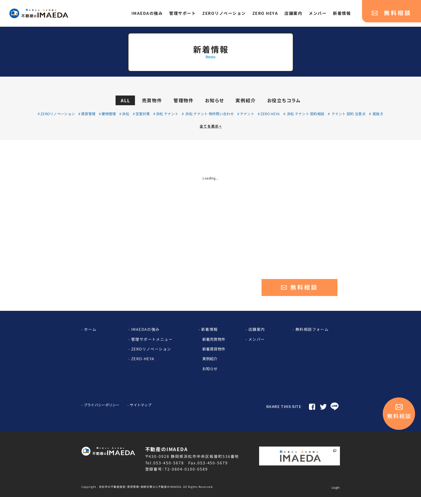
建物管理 (109, 113)
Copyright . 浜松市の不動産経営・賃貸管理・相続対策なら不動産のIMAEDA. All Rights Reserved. (147, 487)
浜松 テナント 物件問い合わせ (209, 113)
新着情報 (209, 329)
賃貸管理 (88, 113)
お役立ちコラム (284, 100)
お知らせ (214, 100)
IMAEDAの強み (145, 329)
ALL (125, 100)
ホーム (90, 329)
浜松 (125, 113)
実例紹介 (245, 100)
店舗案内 (256, 329)
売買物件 (152, 100)
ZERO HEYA (270, 113)
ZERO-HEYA (143, 358)
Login (336, 487)
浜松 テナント (167, 113)
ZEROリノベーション (57, 113)
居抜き (377, 113)
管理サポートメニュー (152, 339)
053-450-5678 (168, 462)
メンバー (256, 339)
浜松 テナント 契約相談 (305, 113)
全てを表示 (211, 126)
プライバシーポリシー (102, 404)
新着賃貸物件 (213, 349)
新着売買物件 (213, 339)
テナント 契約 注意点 (348, 113)
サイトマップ (140, 404)
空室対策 (142, 113)
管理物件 (183, 100)
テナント (247, 113)
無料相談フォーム (312, 329)
